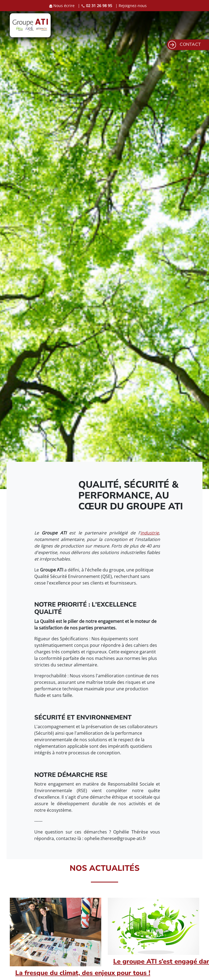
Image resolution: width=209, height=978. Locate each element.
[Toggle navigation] (190, 25)
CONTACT (184, 45)
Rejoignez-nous (133, 5)
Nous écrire (62, 5)
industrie (149, 533)
